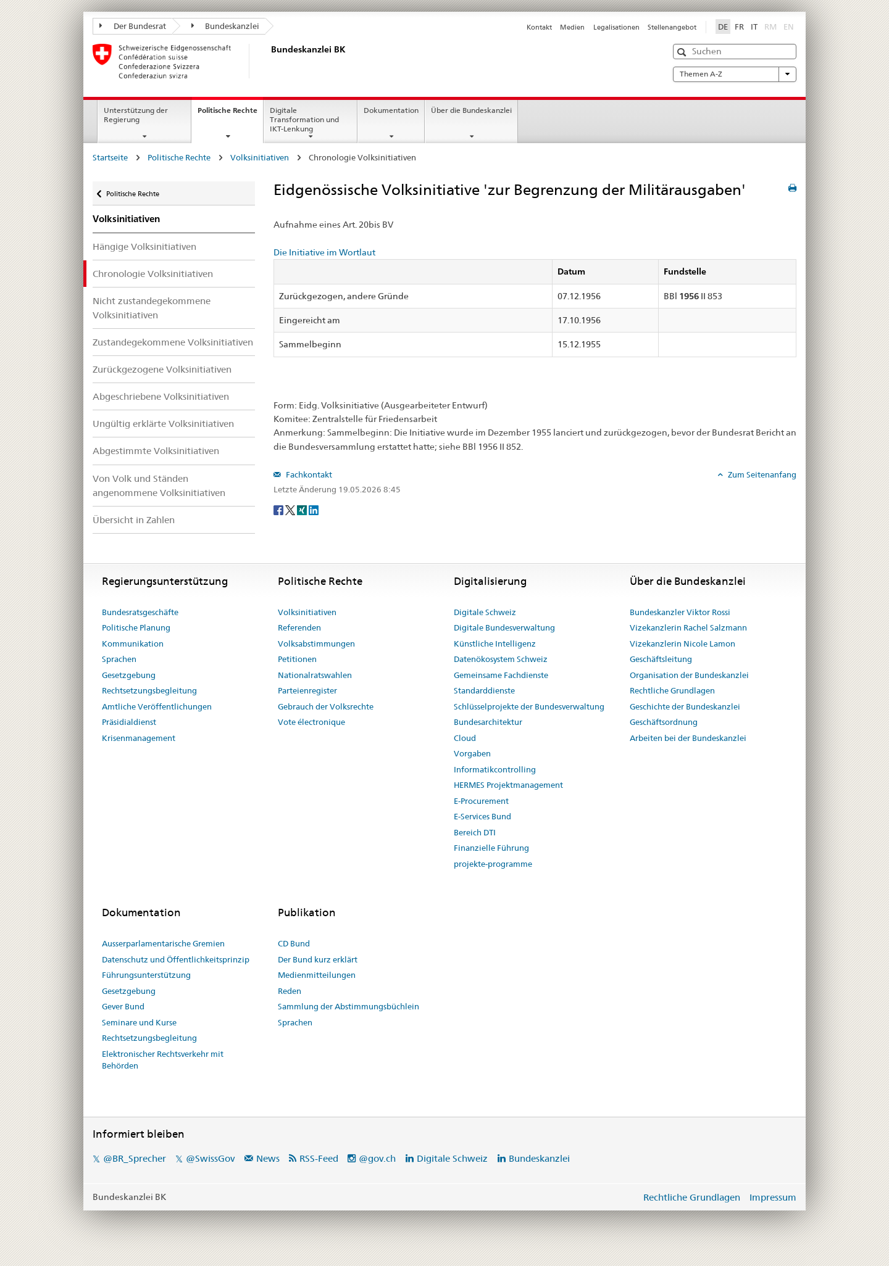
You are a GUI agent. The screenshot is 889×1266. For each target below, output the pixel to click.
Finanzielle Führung (491, 848)
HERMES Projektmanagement (508, 785)
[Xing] (303, 510)
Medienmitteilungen (317, 975)
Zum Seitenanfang (761, 474)
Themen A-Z (735, 74)
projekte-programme (493, 864)
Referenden (299, 627)
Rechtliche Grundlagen (672, 690)
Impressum (772, 1197)
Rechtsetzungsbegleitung (149, 690)
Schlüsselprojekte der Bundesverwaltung (529, 706)
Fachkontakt (308, 474)
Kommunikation (133, 643)
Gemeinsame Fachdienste (501, 675)
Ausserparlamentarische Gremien (163, 943)
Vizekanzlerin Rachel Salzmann (688, 627)
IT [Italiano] (754, 26)
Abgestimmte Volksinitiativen (156, 451)
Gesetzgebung (129, 675)
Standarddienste (484, 690)
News (268, 1158)
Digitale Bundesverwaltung (504, 627)
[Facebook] (279, 510)
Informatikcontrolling (495, 769)
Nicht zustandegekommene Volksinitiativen (152, 308)
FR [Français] (739, 26)
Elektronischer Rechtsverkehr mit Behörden (162, 1060)
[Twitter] (291, 510)
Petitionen (297, 659)
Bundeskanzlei (225, 26)
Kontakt (539, 27)
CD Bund (294, 943)
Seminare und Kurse (139, 1022)
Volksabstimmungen (316, 643)
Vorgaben (472, 753)
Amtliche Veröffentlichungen (157, 706)
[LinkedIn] (314, 510)
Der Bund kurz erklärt (317, 959)
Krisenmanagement (138, 738)
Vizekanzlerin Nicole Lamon (682, 643)
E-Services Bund (482, 816)
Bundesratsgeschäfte (140, 612)
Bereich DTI (475, 832)
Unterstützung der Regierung (136, 115)
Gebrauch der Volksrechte (326, 706)
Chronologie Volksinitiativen (153, 273)
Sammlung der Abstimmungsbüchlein (348, 1006)
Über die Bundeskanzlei (471, 110)
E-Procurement (481, 801)
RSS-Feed (318, 1158)
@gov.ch (377, 1158)
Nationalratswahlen (315, 675)
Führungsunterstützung (146, 975)
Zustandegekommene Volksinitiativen (173, 342)
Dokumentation (391, 110)
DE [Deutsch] (723, 26)
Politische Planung (136, 627)
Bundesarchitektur (488, 722)
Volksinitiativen (259, 157)
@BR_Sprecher (134, 1158)
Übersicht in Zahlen (134, 520)
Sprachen (119, 659)
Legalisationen (616, 27)
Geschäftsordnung (664, 722)
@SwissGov (210, 1158)
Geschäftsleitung (661, 659)
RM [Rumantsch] (770, 26)
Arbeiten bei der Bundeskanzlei (688, 738)
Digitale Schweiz (485, 612)
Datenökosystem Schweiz (501, 659)
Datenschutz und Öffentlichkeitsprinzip (175, 959)
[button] (683, 52)
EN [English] (788, 26)
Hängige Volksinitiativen (144, 246)
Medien (572, 27)
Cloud (465, 738)
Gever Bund (123, 1006)
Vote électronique (311, 722)
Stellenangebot (672, 27)
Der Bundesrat (132, 26)
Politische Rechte (230, 114)
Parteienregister (307, 690)
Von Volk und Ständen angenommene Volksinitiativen (159, 486)
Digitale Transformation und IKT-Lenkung (304, 119)
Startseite (110, 157)
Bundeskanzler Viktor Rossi (680, 612)
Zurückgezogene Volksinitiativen (162, 369)
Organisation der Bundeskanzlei (689, 675)
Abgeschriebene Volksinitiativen (161, 396)
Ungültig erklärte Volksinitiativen (163, 423)
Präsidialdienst (129, 722)
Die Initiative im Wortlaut (324, 252)
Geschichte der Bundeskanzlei (685, 706)
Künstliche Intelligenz (495, 643)
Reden (289, 991)
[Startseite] (268, 61)
